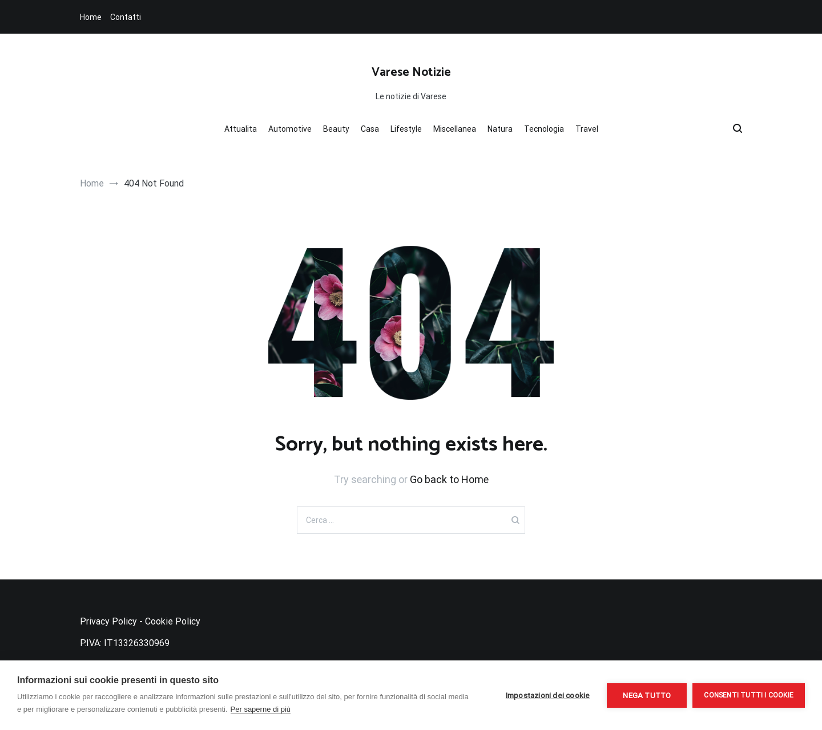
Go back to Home (449, 479)
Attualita (240, 128)
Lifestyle (406, 128)
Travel (586, 128)
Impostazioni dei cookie (548, 695)
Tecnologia (544, 128)
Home (91, 17)
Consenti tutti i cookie (748, 695)
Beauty (336, 128)
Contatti (125, 17)
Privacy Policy (108, 621)
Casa (370, 128)
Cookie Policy (172, 621)
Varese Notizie (411, 72)
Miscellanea (454, 128)
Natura (500, 128)
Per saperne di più (261, 709)
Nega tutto (647, 695)
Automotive (290, 128)
